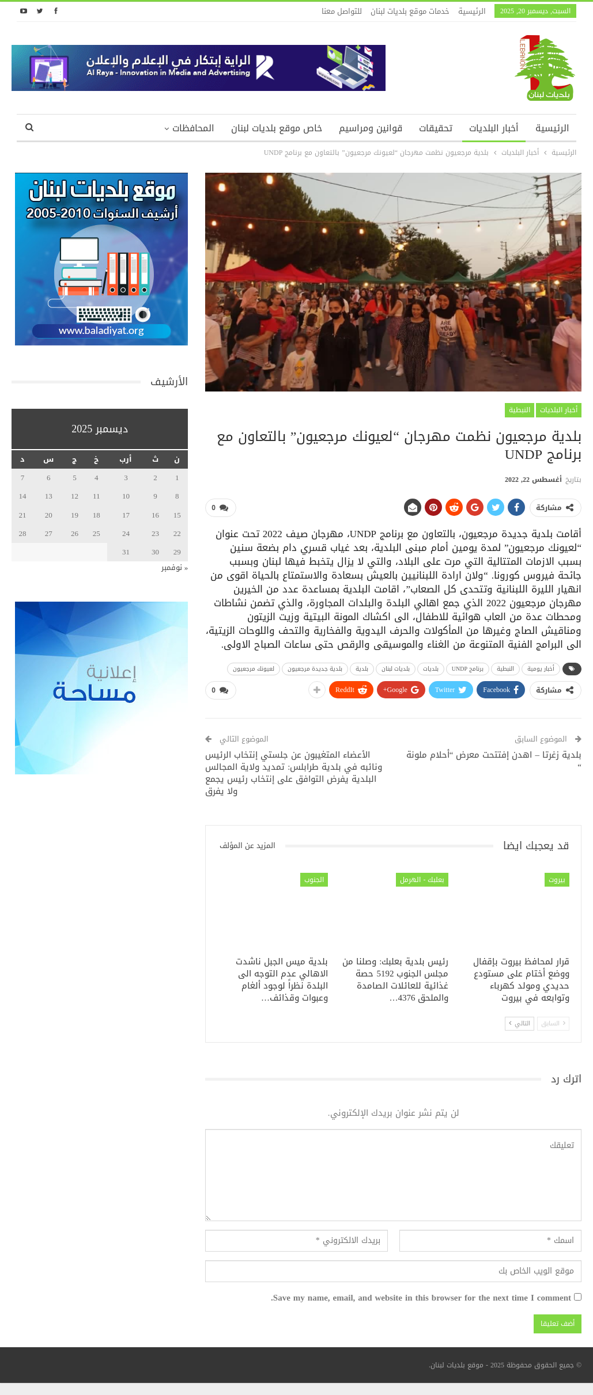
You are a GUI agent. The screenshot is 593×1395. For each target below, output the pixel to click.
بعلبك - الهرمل (422, 879)
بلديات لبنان (396, 668)
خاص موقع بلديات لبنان (276, 128)
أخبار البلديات (494, 128)
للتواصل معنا (342, 11)
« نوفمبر (174, 567)
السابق (553, 1023)
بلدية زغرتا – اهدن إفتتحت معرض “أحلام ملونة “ (493, 761)
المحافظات (193, 128)
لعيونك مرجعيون (253, 668)
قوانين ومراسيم (370, 128)
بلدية (362, 668)
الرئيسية (472, 11)
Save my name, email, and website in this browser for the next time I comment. (421, 1298)
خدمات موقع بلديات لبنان (410, 11)
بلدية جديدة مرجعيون (315, 668)
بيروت (557, 879)
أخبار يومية (540, 668)
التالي (519, 1023)
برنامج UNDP (468, 668)
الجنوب (314, 879)
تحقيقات (435, 128)
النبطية (519, 410)
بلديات (431, 668)
